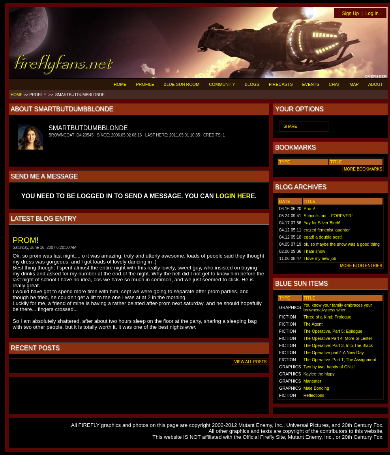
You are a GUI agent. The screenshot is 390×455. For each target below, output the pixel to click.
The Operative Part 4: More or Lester (338, 338)
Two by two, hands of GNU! (329, 366)
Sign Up (350, 13)
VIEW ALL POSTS (250, 362)
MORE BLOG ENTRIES (361, 266)
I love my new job (320, 258)
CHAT (334, 84)
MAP (353, 84)
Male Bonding (316, 388)
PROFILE (145, 84)
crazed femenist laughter (327, 230)
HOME (120, 84)
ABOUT (375, 84)
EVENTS (310, 84)
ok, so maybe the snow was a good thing (342, 244)
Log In (372, 13)
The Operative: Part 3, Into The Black (338, 345)
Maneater (312, 381)
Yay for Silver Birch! (322, 222)
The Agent (313, 324)
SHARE (290, 126)
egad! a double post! (323, 237)
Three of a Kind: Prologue (327, 317)
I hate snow (314, 251)
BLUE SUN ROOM (182, 84)
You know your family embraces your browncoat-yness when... (338, 307)
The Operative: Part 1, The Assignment (340, 359)
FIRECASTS (281, 84)
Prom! (309, 208)
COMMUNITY (222, 84)
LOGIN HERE (235, 196)
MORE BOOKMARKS (363, 169)
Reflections (314, 395)
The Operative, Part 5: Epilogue (333, 331)
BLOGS (252, 84)
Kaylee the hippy (319, 374)
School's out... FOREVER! (328, 215)
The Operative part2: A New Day (334, 352)
